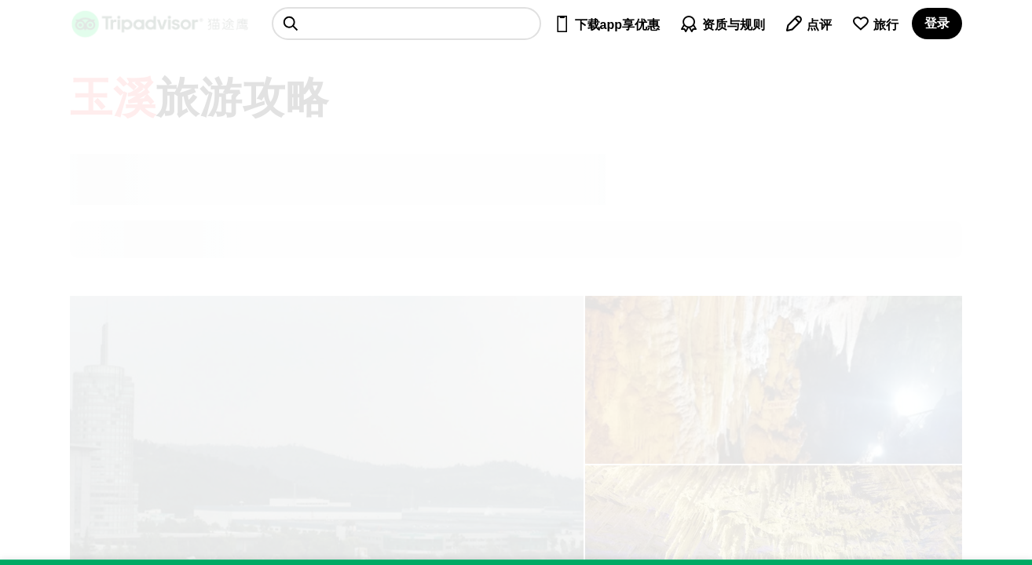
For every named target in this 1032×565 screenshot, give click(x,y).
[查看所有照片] (773, 380)
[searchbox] (406, 23)
